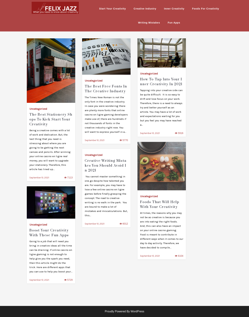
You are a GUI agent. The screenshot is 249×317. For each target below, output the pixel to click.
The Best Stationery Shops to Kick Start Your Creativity (50, 120)
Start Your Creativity (112, 8)
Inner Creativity (174, 8)
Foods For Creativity (205, 8)
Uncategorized (38, 108)
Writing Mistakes (149, 22)
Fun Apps (174, 22)
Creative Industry (145, 8)
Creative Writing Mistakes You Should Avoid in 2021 (106, 166)
